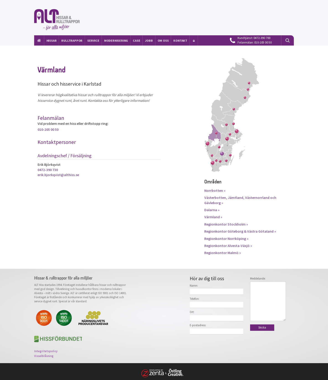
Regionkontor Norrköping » (226, 238)
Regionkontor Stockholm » (226, 224)
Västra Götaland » (261, 231)
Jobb (149, 41)
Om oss (163, 41)
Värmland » (213, 217)
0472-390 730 (48, 169)
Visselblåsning (44, 356)
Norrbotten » (215, 190)
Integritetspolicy (45, 351)
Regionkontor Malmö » (222, 252)
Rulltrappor (71, 41)
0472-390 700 (262, 38)
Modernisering (116, 41)
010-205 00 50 (263, 42)
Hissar (51, 41)
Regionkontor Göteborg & (225, 231)
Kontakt (180, 41)
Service (93, 41)
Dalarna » (212, 210)
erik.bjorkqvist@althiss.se (58, 174)
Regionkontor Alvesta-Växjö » (228, 245)
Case (136, 41)
